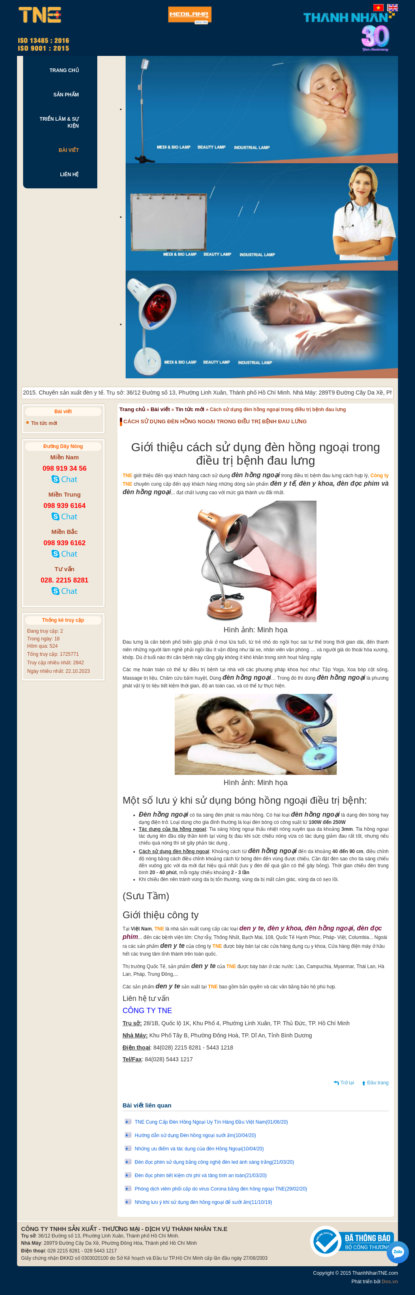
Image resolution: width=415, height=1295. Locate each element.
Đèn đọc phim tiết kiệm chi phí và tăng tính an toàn (201, 1175)
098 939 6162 (64, 543)
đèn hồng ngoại (329, 928)
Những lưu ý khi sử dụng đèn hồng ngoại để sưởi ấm (203, 1202)
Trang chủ (132, 409)
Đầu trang (378, 1083)
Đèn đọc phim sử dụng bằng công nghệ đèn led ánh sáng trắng (214, 1162)
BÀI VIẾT (69, 150)
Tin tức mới (190, 409)
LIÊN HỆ (69, 174)
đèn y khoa (284, 928)
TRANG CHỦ (64, 70)
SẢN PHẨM (66, 95)
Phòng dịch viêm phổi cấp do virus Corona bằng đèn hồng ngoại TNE (221, 1189)
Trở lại (347, 1083)
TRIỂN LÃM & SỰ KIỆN (59, 122)
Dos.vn (390, 1281)
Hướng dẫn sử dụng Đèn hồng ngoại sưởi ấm (195, 1135)
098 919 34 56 (65, 468)
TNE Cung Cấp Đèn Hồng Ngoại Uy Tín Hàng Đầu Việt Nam (211, 1122)
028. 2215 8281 (64, 580)
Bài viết (160, 409)
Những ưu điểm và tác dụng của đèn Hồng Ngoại (199, 1149)
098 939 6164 (64, 506)
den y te (251, 928)
